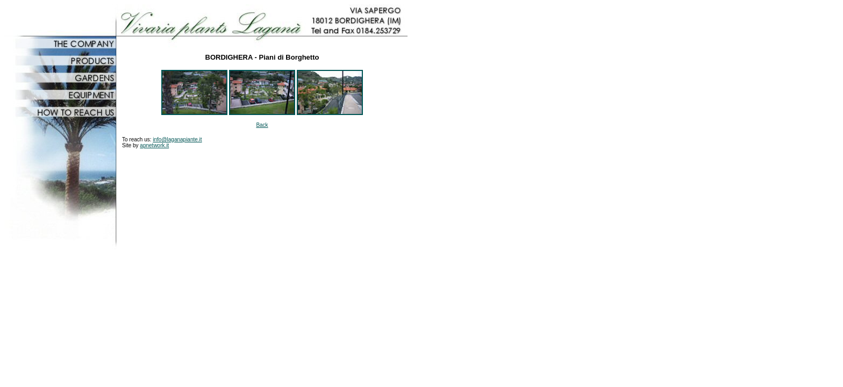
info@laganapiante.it (177, 139)
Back (262, 125)
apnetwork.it (154, 145)
